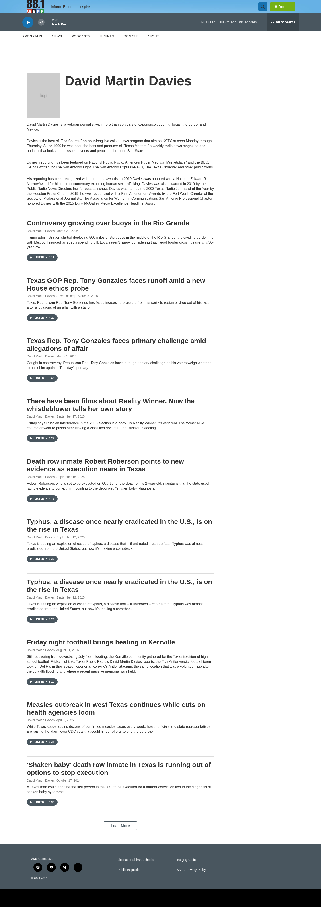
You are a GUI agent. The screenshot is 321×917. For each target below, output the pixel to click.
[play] (27, 32)
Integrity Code (186, 870)
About (153, 46)
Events (107, 46)
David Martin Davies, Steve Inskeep (51, 306)
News (57, 46)
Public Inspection (129, 880)
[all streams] (283, 32)
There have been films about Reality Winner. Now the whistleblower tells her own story (111, 415)
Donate (287, 11)
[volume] (41, 32)
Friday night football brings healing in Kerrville (101, 652)
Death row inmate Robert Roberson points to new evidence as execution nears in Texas (105, 475)
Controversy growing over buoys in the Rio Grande (108, 233)
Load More (120, 836)
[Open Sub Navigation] (45, 46)
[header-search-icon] (264, 11)
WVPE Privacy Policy (191, 880)
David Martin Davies (41, 241)
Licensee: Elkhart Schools (136, 870)
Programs (32, 46)
